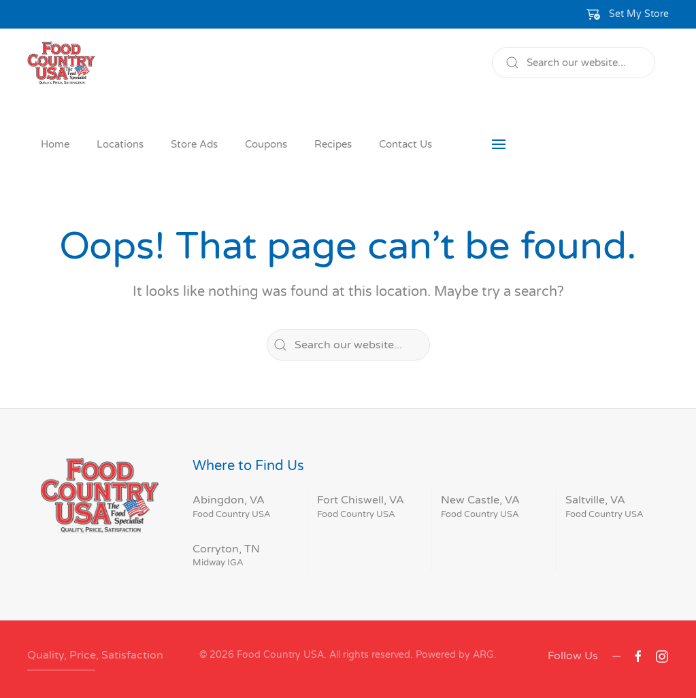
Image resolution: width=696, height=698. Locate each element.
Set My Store (639, 14)
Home (55, 144)
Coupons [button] (266, 144)
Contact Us (405, 144)
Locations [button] (120, 144)
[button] (627, 14)
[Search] (573, 62)
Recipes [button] (333, 144)
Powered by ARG (453, 655)
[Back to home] (61, 63)
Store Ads (194, 144)
